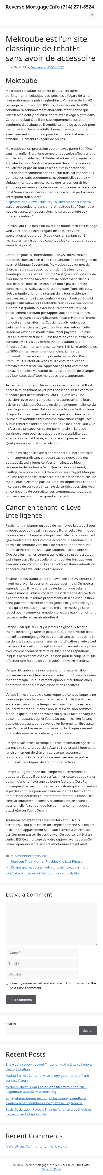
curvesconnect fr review (29, 856)
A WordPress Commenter (25, 1146)
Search (11, 1023)
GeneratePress (51, 1169)
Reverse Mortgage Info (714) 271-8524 (50, 6)
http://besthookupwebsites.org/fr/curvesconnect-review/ (48, 202)
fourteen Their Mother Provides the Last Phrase (46, 861)
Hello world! (58, 1146)
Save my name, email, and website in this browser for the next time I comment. (53, 985)
